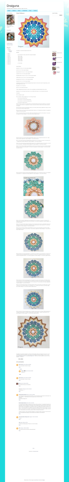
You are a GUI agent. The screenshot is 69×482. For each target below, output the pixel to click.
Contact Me (25, 10)
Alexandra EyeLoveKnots (23, 394)
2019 (8, 60)
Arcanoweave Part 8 (10, 51)
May (9, 49)
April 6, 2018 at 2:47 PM (24, 422)
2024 (8, 53)
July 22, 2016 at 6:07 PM (24, 383)
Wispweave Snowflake (58, 72)
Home (9, 10)
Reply (19, 367)
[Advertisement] (33, 464)
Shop (30, 10)
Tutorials (35, 10)
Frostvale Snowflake (58, 67)
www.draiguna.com (31, 355)
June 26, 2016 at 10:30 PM (27, 364)
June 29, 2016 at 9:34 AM (29, 370)
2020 (8, 58)
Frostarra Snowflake (10, 32)
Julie (19, 422)
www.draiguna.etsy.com (21, 355)
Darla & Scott (21, 364)
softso (20, 383)
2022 (8, 56)
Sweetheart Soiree (59, 52)
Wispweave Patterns (10, 44)
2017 (8, 62)
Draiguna (13, 5)
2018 (8, 61)
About (19, 10)
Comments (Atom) (35, 451)
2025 (8, 48)
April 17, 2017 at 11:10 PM (31, 394)
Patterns (14, 10)
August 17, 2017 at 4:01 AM (34, 416)
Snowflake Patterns (9, 43)
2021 (8, 57)
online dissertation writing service (24, 416)
